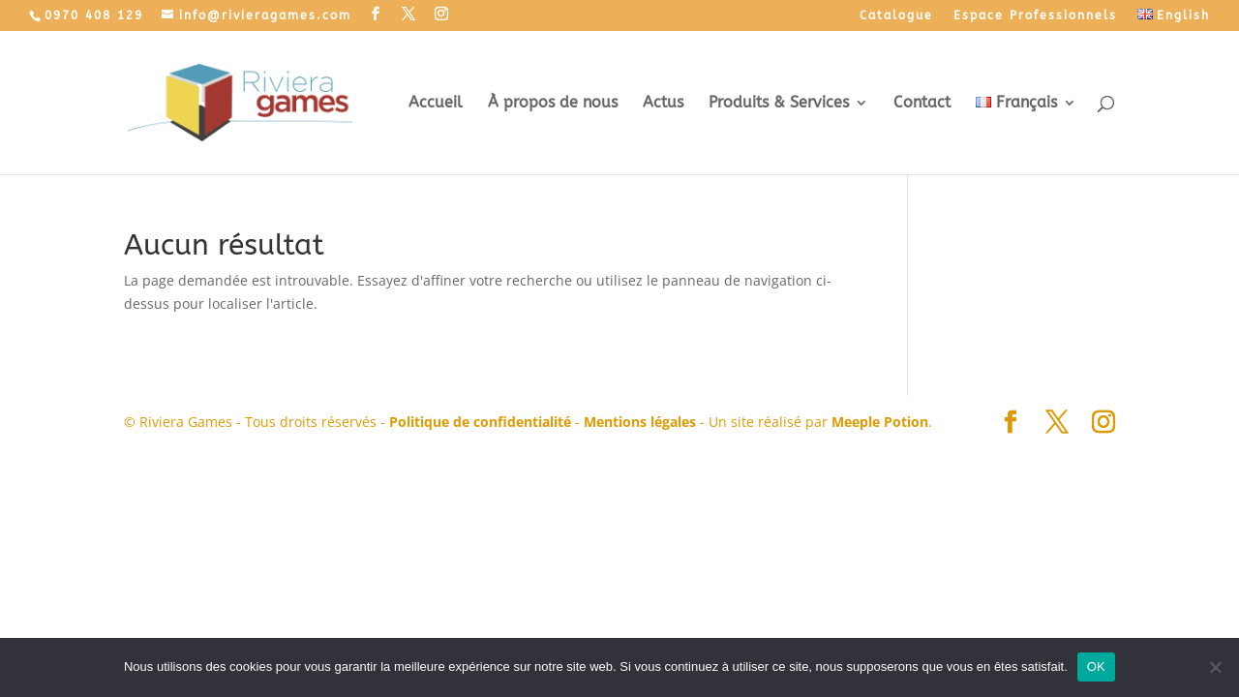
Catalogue (896, 16)
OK (1096, 666)
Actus (663, 103)
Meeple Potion (879, 421)
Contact (922, 103)
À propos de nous (553, 103)
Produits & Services (779, 103)
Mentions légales (640, 421)
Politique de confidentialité (480, 421)
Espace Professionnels (1035, 16)
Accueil (435, 103)
